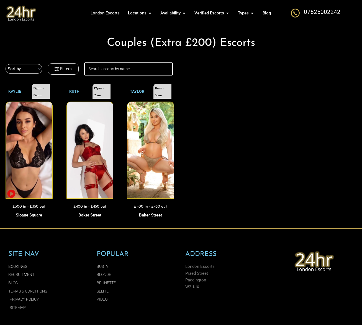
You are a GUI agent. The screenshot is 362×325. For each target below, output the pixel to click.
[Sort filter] (24, 69)
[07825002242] (295, 13)
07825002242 (322, 12)
